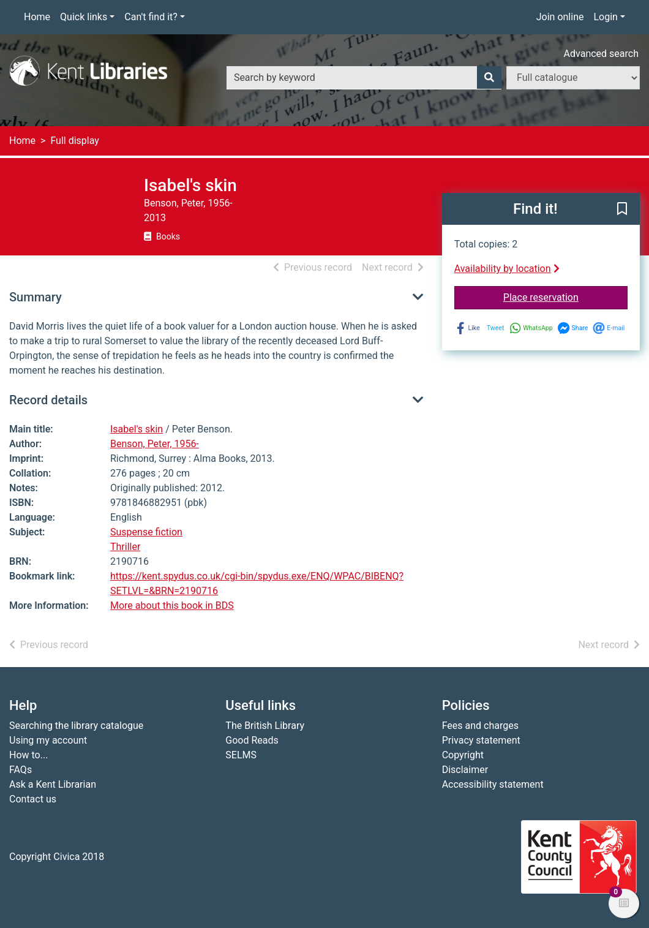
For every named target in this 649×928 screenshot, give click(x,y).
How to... (28, 755)
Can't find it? (151, 17)
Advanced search (601, 53)
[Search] (489, 77)
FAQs (20, 769)
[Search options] (573, 77)
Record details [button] (48, 400)
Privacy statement (481, 740)
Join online (560, 17)
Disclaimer (465, 769)
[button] (622, 209)
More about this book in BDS (172, 605)
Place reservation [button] (565, 296)
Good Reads (251, 740)
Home (37, 17)
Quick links (83, 17)
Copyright (463, 755)
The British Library (264, 725)
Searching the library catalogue (76, 725)
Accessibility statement (493, 784)
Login (605, 17)
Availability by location (507, 268)
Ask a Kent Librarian (52, 784)
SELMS (241, 755)
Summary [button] (35, 297)
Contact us (32, 799)
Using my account (48, 740)
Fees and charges (480, 725)
